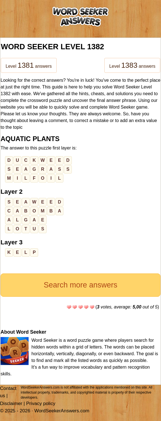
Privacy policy (40, 403)
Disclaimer (11, 403)
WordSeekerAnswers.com (61, 410)
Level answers (29, 65)
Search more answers (81, 285)
